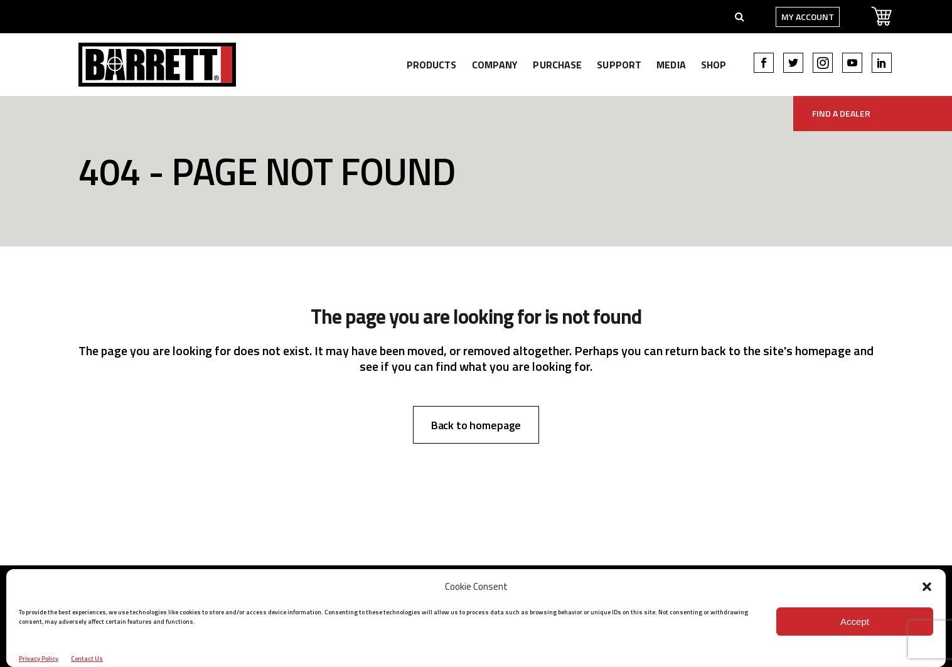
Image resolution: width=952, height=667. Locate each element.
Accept (854, 621)
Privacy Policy (38, 658)
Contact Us (87, 658)
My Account (789, 16)
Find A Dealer (841, 113)
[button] (927, 586)
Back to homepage (476, 425)
